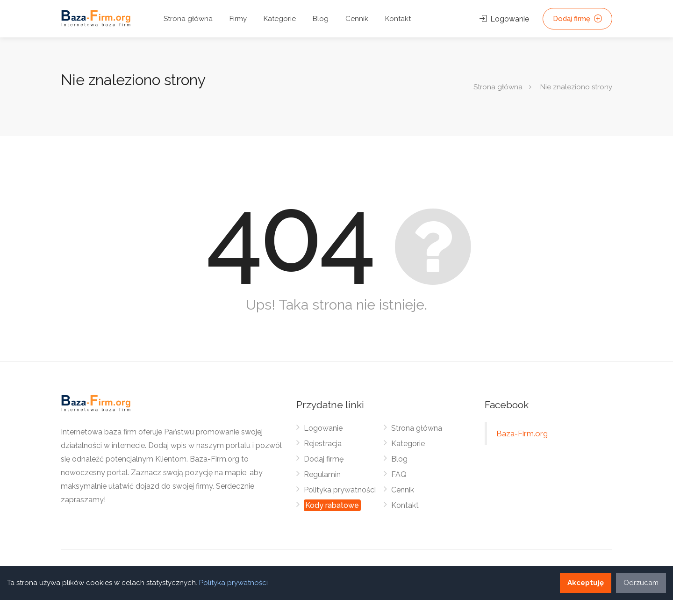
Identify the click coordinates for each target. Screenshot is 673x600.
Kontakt (398, 18)
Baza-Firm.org (522, 433)
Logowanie (504, 18)
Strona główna (188, 18)
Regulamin (322, 474)
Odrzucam (641, 582)
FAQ (399, 474)
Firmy (238, 18)
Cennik (356, 18)
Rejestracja (323, 443)
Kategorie (280, 18)
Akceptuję (585, 582)
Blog (321, 18)
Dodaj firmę (577, 18)
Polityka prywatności (340, 489)
